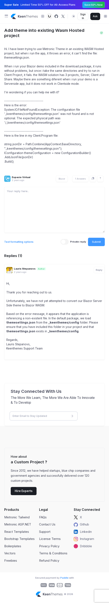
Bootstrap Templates (19, 539)
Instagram (84, 539)
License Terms (50, 539)
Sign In (83, 16)
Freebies (10, 561)
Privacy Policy (49, 546)
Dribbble (83, 546)
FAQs (43, 517)
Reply (99, 269)
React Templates (16, 532)
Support (44, 532)
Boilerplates (12, 546)
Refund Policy (49, 561)
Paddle (64, 577)
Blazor (62, 178)
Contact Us (47, 524)
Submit (96, 241)
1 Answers (80, 178)
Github (81, 524)
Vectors (10, 553)
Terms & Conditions (53, 553)
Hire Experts (24, 491)
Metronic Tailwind (17, 517)
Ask (95, 16)
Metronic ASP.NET (17, 524)
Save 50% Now (93, 4)
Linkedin (83, 532)
